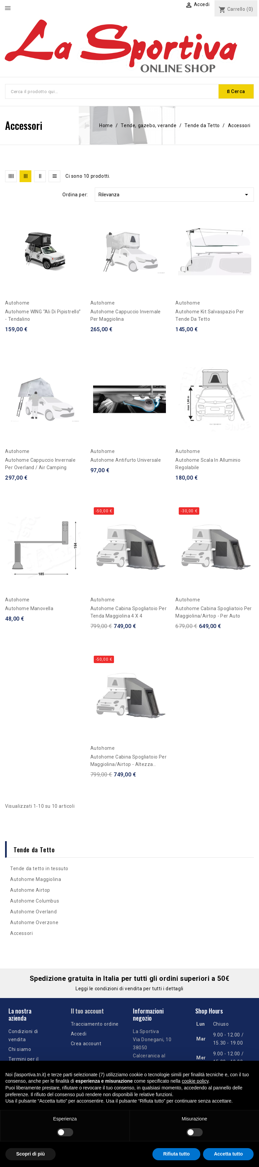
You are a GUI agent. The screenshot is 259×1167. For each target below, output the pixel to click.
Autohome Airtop (30, 890)
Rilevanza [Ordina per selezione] (174, 195)
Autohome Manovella (29, 608)
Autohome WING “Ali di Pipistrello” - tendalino (43, 315)
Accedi (79, 1033)
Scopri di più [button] (30, 1154)
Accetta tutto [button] (228, 1154)
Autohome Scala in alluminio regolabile (207, 463)
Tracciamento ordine (95, 1024)
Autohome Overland (33, 911)
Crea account (86, 1043)
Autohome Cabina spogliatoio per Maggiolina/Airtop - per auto (213, 612)
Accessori (21, 933)
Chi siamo (19, 1049)
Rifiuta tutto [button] (176, 1154)
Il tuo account (87, 1010)
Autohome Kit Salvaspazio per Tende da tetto (209, 315)
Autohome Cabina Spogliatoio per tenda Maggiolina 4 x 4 (128, 612)
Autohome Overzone (34, 922)
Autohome (17, 303)
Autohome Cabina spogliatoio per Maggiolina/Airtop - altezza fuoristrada (128, 761)
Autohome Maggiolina (35, 879)
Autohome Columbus (34, 901)
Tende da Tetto (34, 849)
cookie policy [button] (195, 1081)
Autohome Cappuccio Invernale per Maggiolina (125, 315)
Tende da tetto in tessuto (39, 868)
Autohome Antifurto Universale (125, 460)
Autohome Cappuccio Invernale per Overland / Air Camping (40, 463)
